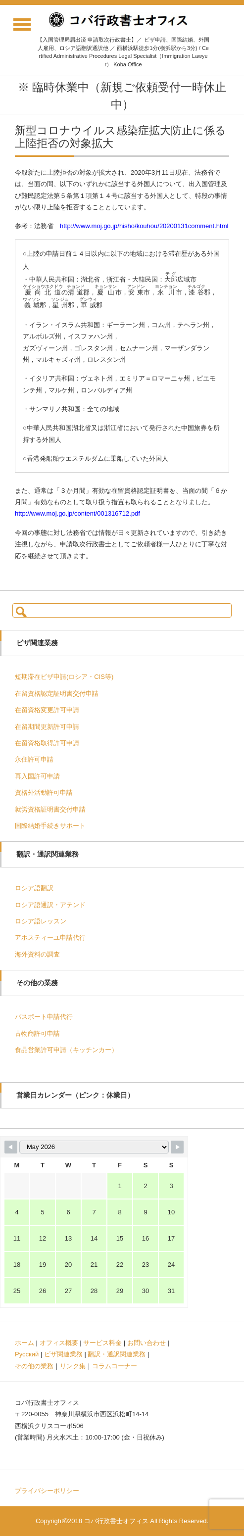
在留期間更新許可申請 (47, 726)
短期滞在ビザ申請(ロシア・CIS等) (64, 676)
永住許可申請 (34, 759)
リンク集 (73, 1366)
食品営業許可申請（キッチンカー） (66, 1050)
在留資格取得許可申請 (47, 743)
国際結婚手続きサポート (50, 825)
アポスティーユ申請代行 (50, 937)
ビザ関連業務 (63, 1354)
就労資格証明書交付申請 (50, 809)
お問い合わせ (146, 1342)
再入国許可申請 (37, 776)
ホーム (24, 1342)
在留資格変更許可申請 (47, 710)
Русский (27, 1354)
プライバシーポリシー (47, 1490)
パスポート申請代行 (44, 1016)
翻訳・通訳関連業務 (117, 1354)
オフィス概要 (59, 1342)
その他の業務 (34, 1366)
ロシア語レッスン (40, 921)
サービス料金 (102, 1342)
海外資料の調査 (37, 954)
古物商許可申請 (37, 1033)
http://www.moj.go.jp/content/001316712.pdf (77, 513)
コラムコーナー (114, 1366)
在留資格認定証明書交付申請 (56, 693)
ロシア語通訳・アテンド (50, 905)
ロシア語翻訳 (34, 888)
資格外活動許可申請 (44, 792)
